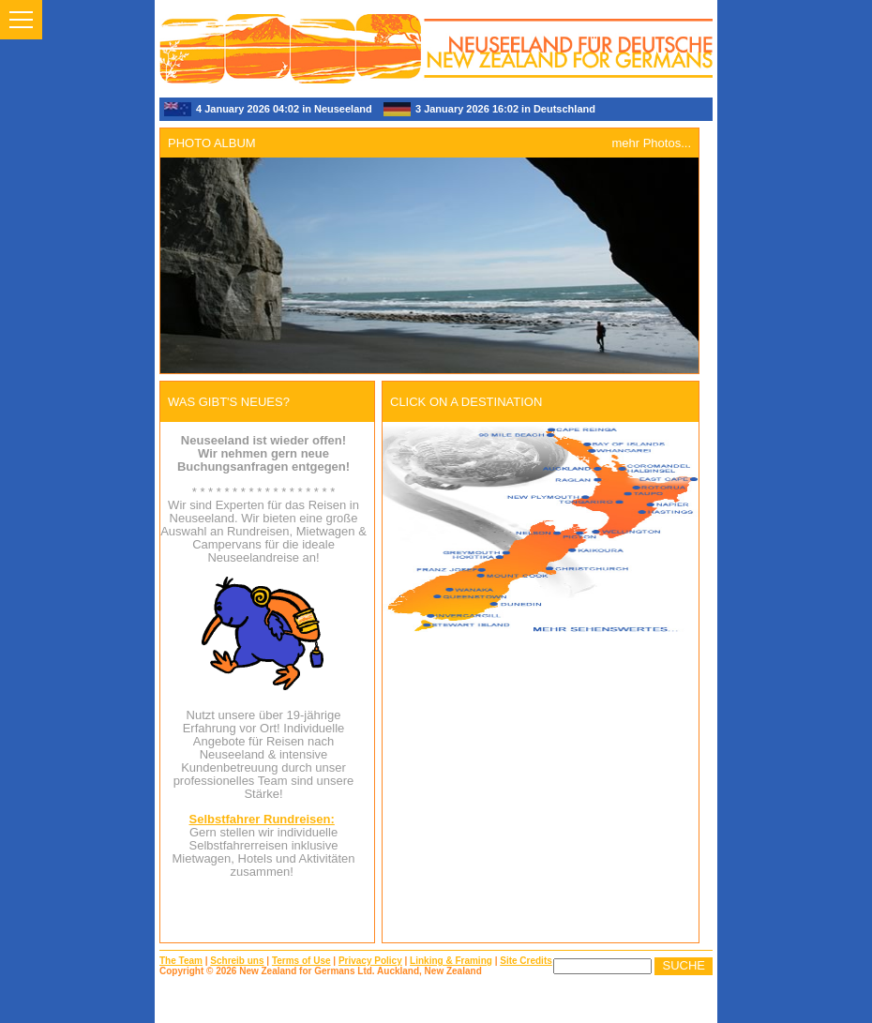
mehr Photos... (651, 143)
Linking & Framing (451, 960)
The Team (181, 960)
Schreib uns (236, 960)
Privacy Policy (370, 960)
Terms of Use (301, 960)
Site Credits (526, 960)
